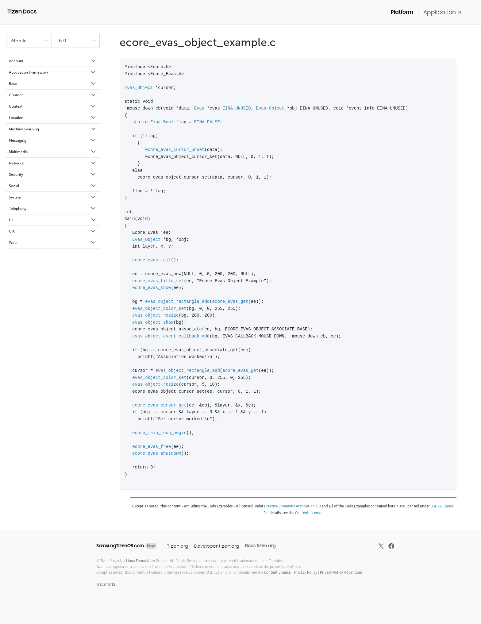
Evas (199, 108)
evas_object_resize (155, 315)
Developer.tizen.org (216, 546)
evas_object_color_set (159, 308)
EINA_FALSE (207, 122)
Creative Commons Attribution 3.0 (292, 506)
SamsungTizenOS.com (120, 546)
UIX (53, 231)
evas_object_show (152, 322)
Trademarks (105, 584)
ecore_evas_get (230, 301)
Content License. (277, 572)
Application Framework (53, 72)
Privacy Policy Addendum (341, 572)
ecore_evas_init (151, 260)
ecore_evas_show (151, 288)
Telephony (53, 209)
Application (442, 12)
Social (53, 186)
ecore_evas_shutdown (156, 453)
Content (53, 95)
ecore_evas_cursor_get (159, 405)
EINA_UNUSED (236, 108)
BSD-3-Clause (441, 506)
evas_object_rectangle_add (177, 301)
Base (53, 84)
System (53, 197)
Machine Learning (53, 129)
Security (53, 174)
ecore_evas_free (151, 446)
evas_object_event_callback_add (171, 336)
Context (53, 106)
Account (53, 61)
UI (53, 220)
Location (53, 118)
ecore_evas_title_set (158, 281)
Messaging (53, 140)
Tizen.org (177, 546)
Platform (402, 12)
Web (53, 243)
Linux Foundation (140, 560)
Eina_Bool (162, 122)
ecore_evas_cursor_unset (174, 149)
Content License (308, 512)
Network (53, 163)
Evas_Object (139, 88)
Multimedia (53, 152)
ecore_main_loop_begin (159, 433)
